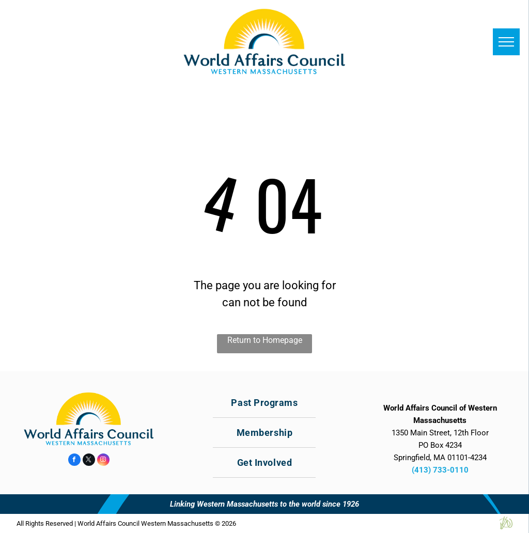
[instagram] (103, 460)
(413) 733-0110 (440, 470)
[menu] (506, 41)
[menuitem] (264, 403)
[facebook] (74, 460)
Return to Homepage (264, 340)
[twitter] (89, 460)
